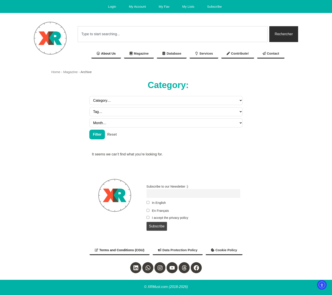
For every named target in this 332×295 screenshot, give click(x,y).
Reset (112, 134)
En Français (158, 210)
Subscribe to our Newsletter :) (167, 186)
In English (156, 203)
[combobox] (173, 34)
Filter (97, 134)
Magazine (70, 72)
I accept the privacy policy (167, 217)
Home (55, 72)
